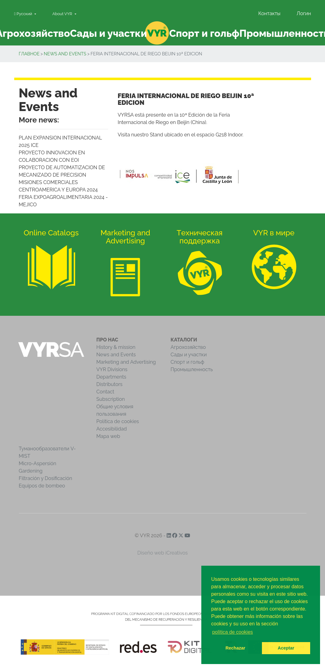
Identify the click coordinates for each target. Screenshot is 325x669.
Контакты (269, 13)
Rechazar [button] (235, 647)
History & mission (115, 347)
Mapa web (108, 436)
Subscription (110, 399)
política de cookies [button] (232, 632)
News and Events (65, 53)
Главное (29, 53)
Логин (304, 13)
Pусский (23, 13)
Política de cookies (117, 421)
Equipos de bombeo (42, 486)
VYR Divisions (112, 369)
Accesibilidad (111, 429)
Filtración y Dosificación (45, 478)
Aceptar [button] (286, 647)
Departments (111, 377)
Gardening (31, 471)
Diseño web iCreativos (162, 553)
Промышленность (192, 369)
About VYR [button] (62, 13)
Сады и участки (189, 355)
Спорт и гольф (187, 362)
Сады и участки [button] (108, 33)
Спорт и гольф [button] (204, 33)
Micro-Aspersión (37, 463)
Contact (105, 392)
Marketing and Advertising (126, 362)
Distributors (109, 384)
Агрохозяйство (188, 347)
